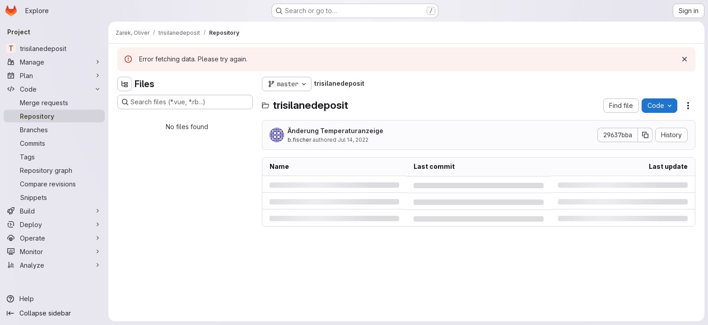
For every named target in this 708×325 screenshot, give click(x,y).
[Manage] (54, 62)
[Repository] (54, 116)
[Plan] (54, 75)
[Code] (54, 89)
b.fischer (299, 139)
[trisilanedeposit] (54, 48)
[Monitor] (54, 251)
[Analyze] (54, 265)
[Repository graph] (54, 170)
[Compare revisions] (54, 183)
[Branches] (54, 129)
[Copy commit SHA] (645, 135)
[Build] (54, 210)
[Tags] (54, 156)
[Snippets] (54, 197)
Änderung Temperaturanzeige (335, 131)
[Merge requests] (54, 102)
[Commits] (54, 143)
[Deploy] (54, 224)
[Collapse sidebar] (54, 313)
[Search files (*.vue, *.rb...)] (185, 102)
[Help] (54, 298)
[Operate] (54, 238)
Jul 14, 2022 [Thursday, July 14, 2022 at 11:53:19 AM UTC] (353, 139)
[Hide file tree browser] (124, 84)
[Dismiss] (684, 59)
